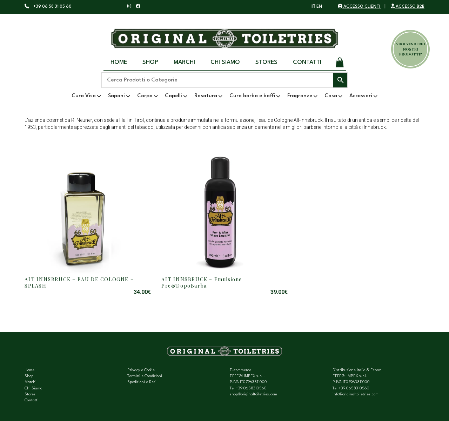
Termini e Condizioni (144, 376)
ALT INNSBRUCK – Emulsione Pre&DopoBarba (201, 282)
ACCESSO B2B (407, 7)
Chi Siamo (225, 62)
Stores (266, 62)
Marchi (184, 62)
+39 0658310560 (251, 388)
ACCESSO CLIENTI (359, 7)
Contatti (307, 62)
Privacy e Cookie (141, 370)
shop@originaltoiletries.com (253, 394)
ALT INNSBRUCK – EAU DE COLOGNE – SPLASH (79, 282)
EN (319, 7)
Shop (150, 62)
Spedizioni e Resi (141, 382)
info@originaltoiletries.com (355, 394)
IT (313, 7)
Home (118, 62)
